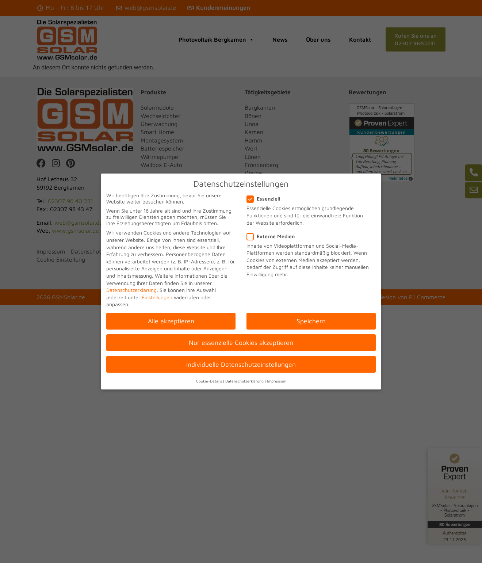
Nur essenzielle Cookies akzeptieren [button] (241, 342)
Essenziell (265, 198)
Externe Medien (272, 236)
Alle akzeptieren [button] (171, 321)
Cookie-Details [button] (209, 381)
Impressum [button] (276, 381)
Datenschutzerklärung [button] (244, 381)
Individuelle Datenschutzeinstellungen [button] (241, 364)
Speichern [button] (311, 321)
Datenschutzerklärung (131, 290)
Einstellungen (157, 297)
